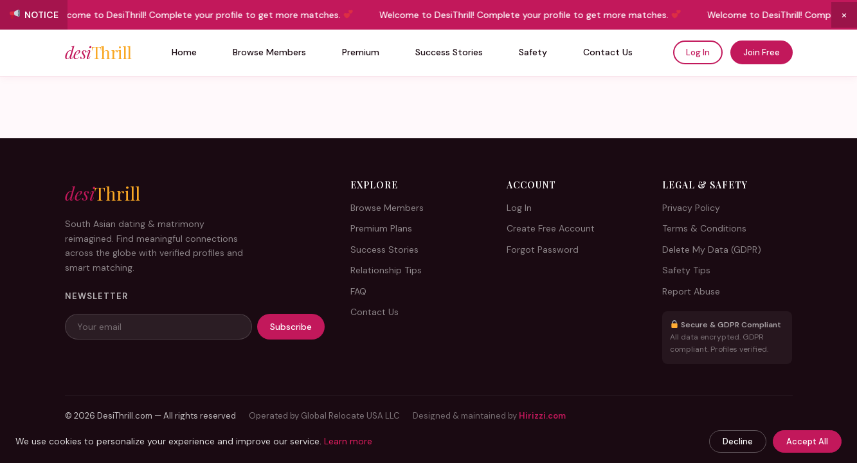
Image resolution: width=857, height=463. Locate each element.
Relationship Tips (386, 270)
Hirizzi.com (542, 415)
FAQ (358, 291)
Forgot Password (543, 249)
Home (184, 52)
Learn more (348, 441)
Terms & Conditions (704, 228)
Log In (698, 52)
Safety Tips (686, 270)
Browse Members (269, 52)
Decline (738, 441)
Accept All (807, 441)
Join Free (761, 52)
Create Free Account (551, 228)
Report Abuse (691, 291)
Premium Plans (381, 228)
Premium (360, 52)
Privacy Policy (691, 207)
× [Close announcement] (844, 15)
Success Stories (449, 52)
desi (98, 52)
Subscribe (291, 326)
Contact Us (608, 52)
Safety (533, 52)
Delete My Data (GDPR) (711, 249)
